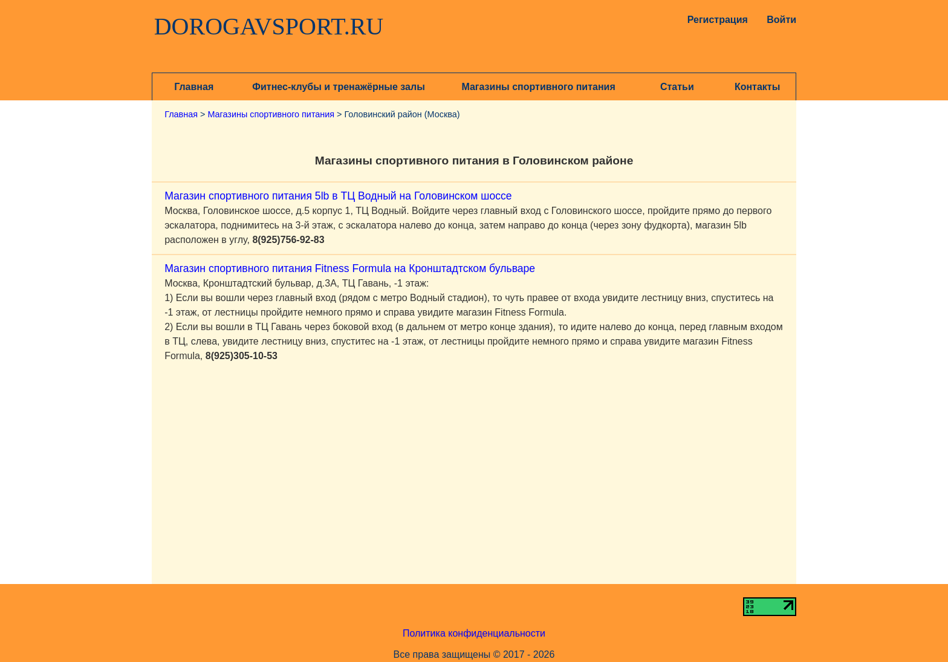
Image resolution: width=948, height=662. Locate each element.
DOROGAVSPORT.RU (269, 26)
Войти (781, 20)
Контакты (757, 87)
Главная (193, 87)
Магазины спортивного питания (538, 87)
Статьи (677, 87)
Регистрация (714, 20)
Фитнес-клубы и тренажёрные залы (338, 87)
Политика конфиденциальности (474, 633)
